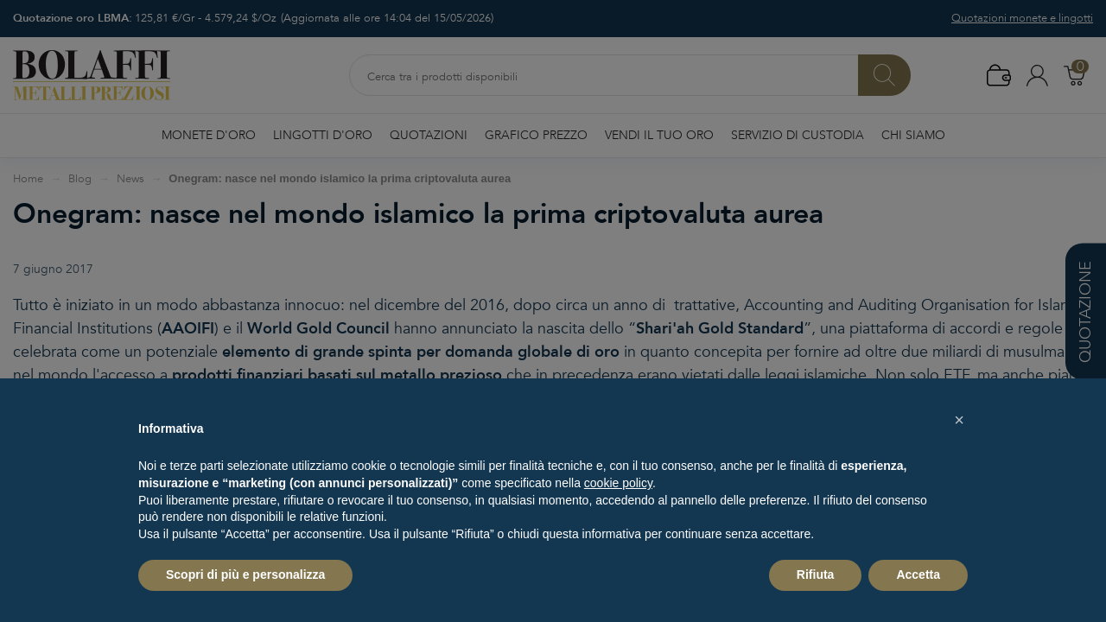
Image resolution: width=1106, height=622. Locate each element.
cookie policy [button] (618, 483)
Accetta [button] (918, 574)
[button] (959, 420)
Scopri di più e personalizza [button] (245, 574)
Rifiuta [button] (816, 574)
